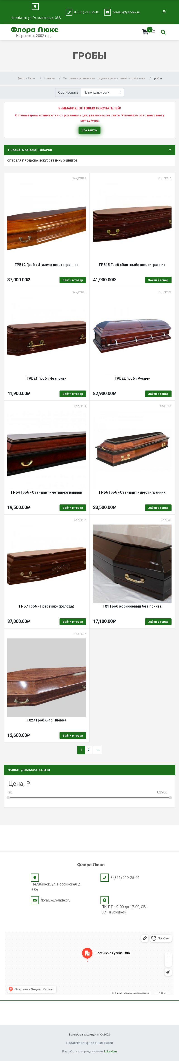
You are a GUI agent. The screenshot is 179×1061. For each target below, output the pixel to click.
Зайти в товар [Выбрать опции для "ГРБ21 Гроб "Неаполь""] (72, 393)
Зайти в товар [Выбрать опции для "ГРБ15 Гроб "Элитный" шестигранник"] (158, 280)
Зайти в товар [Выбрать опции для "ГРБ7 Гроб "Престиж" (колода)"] (72, 621)
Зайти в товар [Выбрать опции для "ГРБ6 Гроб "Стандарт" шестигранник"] (158, 507)
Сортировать (68, 92)
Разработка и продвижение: (89, 1051)
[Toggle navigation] (152, 32)
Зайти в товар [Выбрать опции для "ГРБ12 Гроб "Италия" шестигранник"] (72, 280)
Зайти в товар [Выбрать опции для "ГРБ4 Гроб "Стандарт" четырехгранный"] (72, 507)
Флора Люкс (34, 29)
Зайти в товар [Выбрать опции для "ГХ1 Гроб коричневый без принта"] (158, 621)
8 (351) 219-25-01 (87, 12)
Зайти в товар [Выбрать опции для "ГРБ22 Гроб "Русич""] (158, 393)
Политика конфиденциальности (89, 1043)
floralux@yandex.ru (126, 12)
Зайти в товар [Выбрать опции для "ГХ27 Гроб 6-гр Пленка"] (72, 735)
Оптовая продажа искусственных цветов (42, 160)
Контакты (90, 130)
